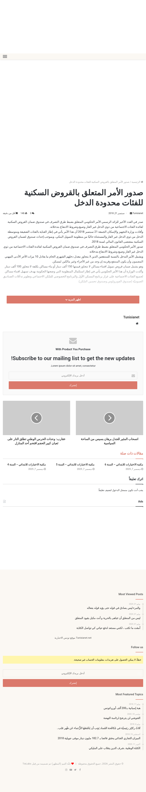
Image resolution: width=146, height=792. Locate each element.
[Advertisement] (73, 26)
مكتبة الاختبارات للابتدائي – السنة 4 (26, 464)
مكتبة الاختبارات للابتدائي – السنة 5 (75, 464)
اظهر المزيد (73, 299)
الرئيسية (137, 181)
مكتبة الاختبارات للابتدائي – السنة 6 (124, 464)
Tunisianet (138, 213)
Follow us (137, 647)
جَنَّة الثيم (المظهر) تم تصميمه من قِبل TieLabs (46, 763)
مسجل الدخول (119, 490)
